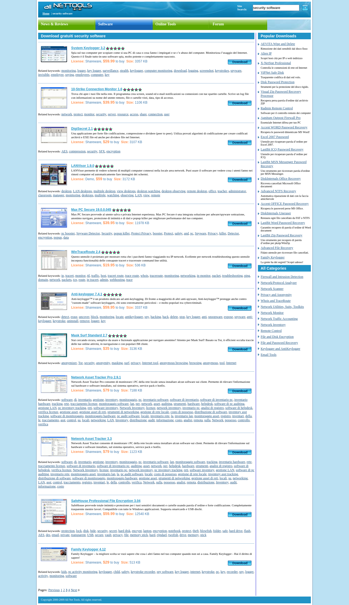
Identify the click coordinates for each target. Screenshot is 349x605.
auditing (166, 404)
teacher (222, 191)
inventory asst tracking (223, 474)
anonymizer (69, 363)
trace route (132, 276)
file (126, 535)
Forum (218, 24)
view (146, 195)
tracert (69, 276)
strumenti (180, 404)
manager (58, 195)
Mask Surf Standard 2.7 (89, 335)
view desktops (126, 191)
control (71, 420)
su (79, 420)
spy (147, 317)
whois (144, 276)
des (48, 535)
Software (105, 24)
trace (129, 280)
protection (68, 531)
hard (152, 535)
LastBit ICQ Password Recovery (282, 149)
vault (108, 535)
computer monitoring (158, 71)
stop (182, 317)
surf (127, 363)
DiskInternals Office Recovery (281, 178)
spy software (165, 572)
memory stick (139, 535)
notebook (175, 531)
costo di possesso (181, 412)
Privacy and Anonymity (276, 295)
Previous (54, 590)
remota (198, 420)
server (112, 114)
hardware (194, 404)
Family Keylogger (273, 257)
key (107, 75)
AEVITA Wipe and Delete (278, 44)
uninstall (72, 321)
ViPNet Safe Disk (272, 72)
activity (43, 576)
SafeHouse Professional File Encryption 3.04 (105, 501)
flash (247, 531)
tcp (75, 280)
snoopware (215, 317)
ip (62, 276)
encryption (113, 151)
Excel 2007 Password (275, 137)
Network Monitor (272, 313)
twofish (173, 535)
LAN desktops (82, 191)
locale (145, 416)
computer (97, 75)
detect (65, 317)
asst (63, 420)
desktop (66, 191)
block (94, 317)
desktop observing (173, 191)
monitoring (68, 71)
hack (166, 317)
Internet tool (150, 363)
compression (77, 151)
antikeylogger (134, 317)
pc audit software (128, 416)
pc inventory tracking (72, 408)
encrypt (137, 531)
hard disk (124, 531)
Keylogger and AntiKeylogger (280, 349)
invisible (43, 75)
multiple (100, 195)
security (101, 114)
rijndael (162, 535)
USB (90, 535)
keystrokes (222, 71)
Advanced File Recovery (277, 248)
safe (225, 531)
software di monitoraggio (66, 416)
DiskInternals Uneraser (276, 213)
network (66, 114)
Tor (80, 363)
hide (93, 531)
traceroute (156, 276)
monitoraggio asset (206, 416)
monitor (89, 114)
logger (81, 71)
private (65, 535)
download (180, 71)
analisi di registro (212, 408)
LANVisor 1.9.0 (82, 166)
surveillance (110, 71)
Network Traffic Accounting (279, 319)
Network (217, 420)
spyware (235, 71)
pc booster (68, 233)
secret (113, 531)
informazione (165, 420)
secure (99, 535)
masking (117, 363)
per (138, 404)
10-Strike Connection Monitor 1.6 (96, 89)
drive (183, 535)
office (212, 191)
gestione (98, 400)
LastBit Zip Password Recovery (281, 235)
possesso (230, 420)
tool (222, 363)
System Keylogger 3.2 (88, 48)
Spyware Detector (88, 233)
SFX (102, 151)
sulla (207, 420)
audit (151, 420)
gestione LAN (47, 408)
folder (217, 531)
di (75, 400)
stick (203, 535)
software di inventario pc (216, 400)
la (172, 416)
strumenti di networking (123, 412)
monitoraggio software (114, 404)
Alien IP (266, 53)
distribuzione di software (211, 412)
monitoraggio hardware (100, 416)
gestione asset (69, 412)
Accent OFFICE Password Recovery (285, 204)
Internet (231, 363)
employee (57, 75)
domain (43, 280)
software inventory (106, 408)
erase (74, 317)
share (143, 114)
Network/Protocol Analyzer (279, 283)
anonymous (210, 363)
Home (46, 13)
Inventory (121, 420)
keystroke (59, 321)
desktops (87, 195)
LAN (138, 195)
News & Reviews (54, 24)
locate (120, 317)
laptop (147, 531)
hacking (156, 317)
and (186, 233)
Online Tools (165, 24)
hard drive (236, 531)
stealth (124, 71)
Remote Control (271, 331)
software (67, 400)
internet (195, 572)
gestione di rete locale (154, 412)
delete (174, 317)
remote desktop (197, 191)
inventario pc (191, 408)
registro (226, 416)
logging (193, 71)
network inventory (169, 408)
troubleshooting (232, 276)
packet (216, 276)
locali (85, 420)
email (55, 535)
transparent (78, 535)
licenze (150, 408)
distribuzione (138, 420)
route (82, 280)
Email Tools (268, 355)
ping (247, 276)
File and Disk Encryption (277, 337)
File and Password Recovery (279, 343)
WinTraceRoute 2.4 (85, 252)
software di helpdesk (238, 408)
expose (228, 317)
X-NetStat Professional (276, 63)
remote (155, 195)
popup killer (122, 233)
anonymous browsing (174, 363)
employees (82, 75)
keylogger (136, 71)
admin (104, 280)
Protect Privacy (141, 233)
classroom (45, 195)
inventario (85, 400)
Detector (233, 233)
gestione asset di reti (92, 412)
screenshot (206, 71)
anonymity (103, 363)
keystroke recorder (143, 572)
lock (79, 531)
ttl (88, 276)
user (167, 114)
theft (196, 531)
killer (222, 233)
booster (157, 233)
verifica (43, 424)
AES (64, 151)
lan (132, 404)
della (248, 416)
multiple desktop (104, 191)
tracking (57, 404)
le (39, 420)
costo (178, 420)
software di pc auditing (229, 404)
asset (157, 404)
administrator (237, 191)
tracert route (116, 276)
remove (84, 321)
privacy (136, 363)
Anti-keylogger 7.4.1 (86, 294)
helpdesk (207, 404)
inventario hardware (232, 462)
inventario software (156, 400)
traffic (95, 276)
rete (66, 404)
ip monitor (203, 276)
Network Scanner (272, 289)
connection (155, 114)
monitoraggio (128, 400)
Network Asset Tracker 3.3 (91, 439)
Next (74, 590)
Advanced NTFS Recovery (278, 191)
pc (191, 233)
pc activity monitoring (82, 572)
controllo (243, 420)
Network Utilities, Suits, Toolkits (282, 307)
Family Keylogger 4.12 (88, 549)
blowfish (206, 531)
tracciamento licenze (83, 404)
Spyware (200, 233)
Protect (168, 233)
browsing (195, 363)
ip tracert (92, 280)
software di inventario (184, 400)
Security (106, 233)
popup (58, 237)
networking (187, 276)
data (66, 237)
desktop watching (148, 191)
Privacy (213, 233)
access (134, 114)
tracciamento (50, 420)
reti (90, 408)
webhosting (117, 280)
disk (86, 531)
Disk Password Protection (277, 82)
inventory (111, 400)
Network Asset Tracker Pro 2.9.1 (96, 377)
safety (179, 233)
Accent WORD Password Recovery (284, 127)
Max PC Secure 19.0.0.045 (91, 210)
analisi (187, 420)
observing (127, 195)
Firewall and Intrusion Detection (282, 277)
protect (78, 114)
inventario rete (160, 416)
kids (64, 572)
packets (66, 280)
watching (113, 195)
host (103, 276)
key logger (94, 71)
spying (69, 75)
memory (193, 535)
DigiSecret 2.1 (82, 129)
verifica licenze (48, 412)
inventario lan (184, 416)
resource (122, 114)
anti (204, 317)
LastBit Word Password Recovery (283, 223)
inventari (238, 416)
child (116, 572)
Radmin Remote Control (277, 108)
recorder (232, 572)
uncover (84, 317)
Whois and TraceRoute (276, 301)
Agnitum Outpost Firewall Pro (280, 118)
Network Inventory (132, 408)
